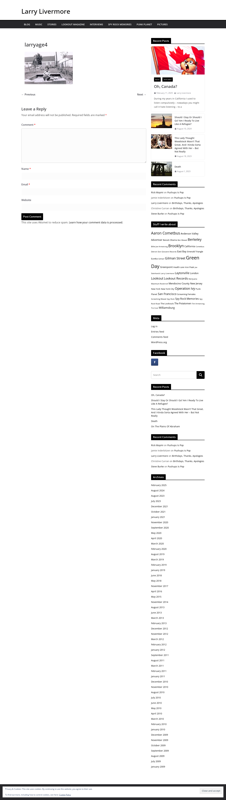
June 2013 (156, 612)
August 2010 (157, 692)
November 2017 (159, 586)
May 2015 (156, 596)
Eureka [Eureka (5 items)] (154, 258)
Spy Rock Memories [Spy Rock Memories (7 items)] (187, 298)
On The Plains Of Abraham (165, 426)
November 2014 (159, 602)
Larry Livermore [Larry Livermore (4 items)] (167, 273)
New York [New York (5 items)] (155, 288)
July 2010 (156, 697)
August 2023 (157, 495)
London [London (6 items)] (194, 273)
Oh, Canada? (165, 86)
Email (25, 184)
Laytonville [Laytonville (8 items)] (182, 273)
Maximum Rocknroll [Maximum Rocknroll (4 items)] (159, 284)
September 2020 (160, 527)
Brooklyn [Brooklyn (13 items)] (176, 245)
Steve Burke (157, 213)
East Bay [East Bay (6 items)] (181, 251)
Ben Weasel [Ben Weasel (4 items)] (182, 240)
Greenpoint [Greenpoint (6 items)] (166, 267)
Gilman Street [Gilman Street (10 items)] (175, 258)
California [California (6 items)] (189, 246)
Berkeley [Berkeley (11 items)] (195, 239)
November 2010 (159, 686)
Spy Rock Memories (119, 24)
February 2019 (159, 564)
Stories (51, 24)
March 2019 (157, 559)
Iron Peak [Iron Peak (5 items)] (189, 267)
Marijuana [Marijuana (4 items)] (193, 279)
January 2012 (158, 649)
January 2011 (158, 676)
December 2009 (159, 734)
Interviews (96, 24)
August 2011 (157, 660)
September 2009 (160, 750)
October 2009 (158, 745)
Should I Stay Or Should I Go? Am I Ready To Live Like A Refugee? (188, 121)
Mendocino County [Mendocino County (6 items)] (179, 283)
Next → (141, 94)
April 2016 (156, 591)
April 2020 (156, 538)
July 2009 (156, 761)
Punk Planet (144, 24)
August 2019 (157, 554)
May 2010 (156, 708)
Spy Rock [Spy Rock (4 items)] (171, 299)
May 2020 (156, 532)
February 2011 (159, 671)
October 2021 (158, 511)
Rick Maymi (157, 192)
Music (38, 24)
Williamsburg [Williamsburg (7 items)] (167, 307)
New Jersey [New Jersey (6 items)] (196, 283)
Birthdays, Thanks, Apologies (187, 203)
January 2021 (158, 517)
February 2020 (159, 548)
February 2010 (159, 724)
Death (178, 166)
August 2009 (157, 756)
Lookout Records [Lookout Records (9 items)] (176, 278)
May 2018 (156, 580)
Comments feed (159, 336)
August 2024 (157, 490)
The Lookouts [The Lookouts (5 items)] (167, 303)
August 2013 (157, 607)
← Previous (28, 94)
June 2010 (156, 702)
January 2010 (158, 729)
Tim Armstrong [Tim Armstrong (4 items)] (198, 304)
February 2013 (159, 623)
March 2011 (157, 665)
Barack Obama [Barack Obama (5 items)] (170, 240)
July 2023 (156, 501)
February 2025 (159, 485)
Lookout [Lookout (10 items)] (157, 278)
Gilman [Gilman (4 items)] (161, 259)
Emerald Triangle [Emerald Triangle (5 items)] (195, 251)
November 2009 (159, 740)
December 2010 (159, 681)
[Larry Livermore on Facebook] (154, 362)
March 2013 (157, 617)
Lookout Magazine (73, 24)
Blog (27, 24)
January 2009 (158, 766)
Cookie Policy (65, 794)
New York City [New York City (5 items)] (167, 288)
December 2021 (159, 506)
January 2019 (158, 570)
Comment (28, 124)
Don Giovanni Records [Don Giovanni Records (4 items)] (167, 252)
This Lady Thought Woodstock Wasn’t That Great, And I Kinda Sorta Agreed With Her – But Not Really (188, 144)
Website (26, 200)
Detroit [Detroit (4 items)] (154, 252)
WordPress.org (159, 342)
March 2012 (157, 639)
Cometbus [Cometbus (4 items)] (200, 246)
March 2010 (157, 718)
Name (26, 169)
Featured (168, 79)
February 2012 (159, 644)
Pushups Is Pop (175, 192)
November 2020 (159, 522)
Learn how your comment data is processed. (96, 222)
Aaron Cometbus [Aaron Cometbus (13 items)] (165, 233)
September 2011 (160, 655)
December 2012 (159, 628)
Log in (154, 326)
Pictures (162, 24)
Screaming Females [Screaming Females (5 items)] (186, 294)
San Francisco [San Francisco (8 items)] (167, 294)
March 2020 (157, 543)
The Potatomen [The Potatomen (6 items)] (182, 303)
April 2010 (156, 713)
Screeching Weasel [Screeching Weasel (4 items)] (158, 299)
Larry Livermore (45, 11)
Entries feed (157, 331)
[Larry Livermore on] (162, 362)
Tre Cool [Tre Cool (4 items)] (154, 308)
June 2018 (156, 575)
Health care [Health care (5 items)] (178, 267)
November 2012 (159, 633)
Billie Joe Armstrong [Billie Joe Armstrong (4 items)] (159, 246)
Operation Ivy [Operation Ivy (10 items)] (185, 288)
